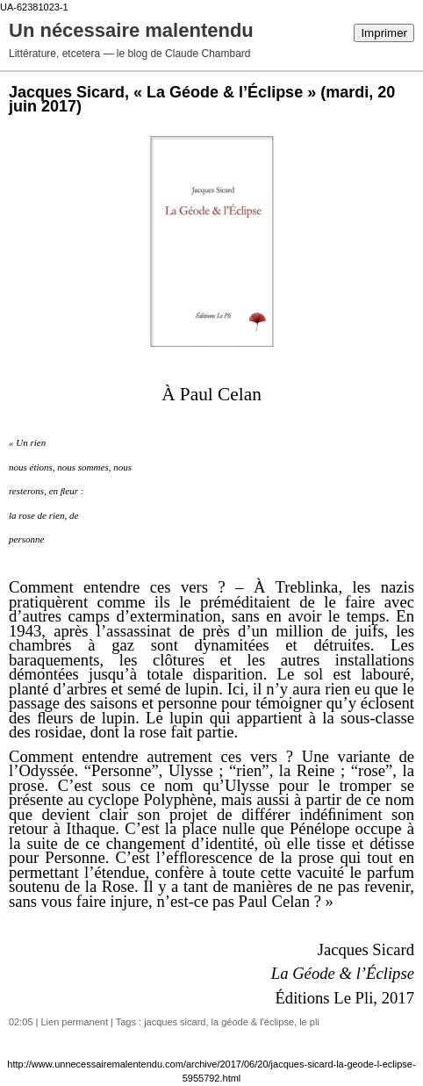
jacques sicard (174, 1022)
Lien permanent (74, 1022)
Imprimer (384, 33)
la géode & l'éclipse (253, 1022)
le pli (309, 1022)
